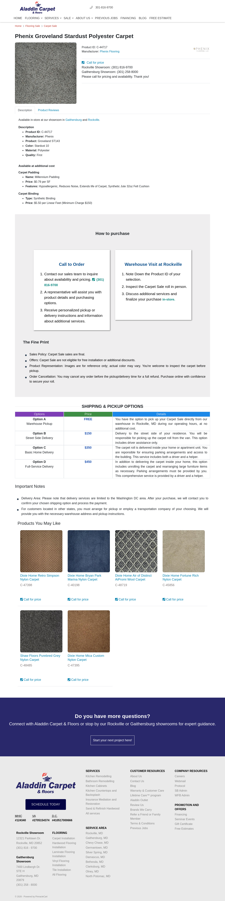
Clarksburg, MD (95, 866)
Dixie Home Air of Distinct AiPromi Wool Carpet (133, 577)
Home (18, 18)
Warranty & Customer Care (147, 790)
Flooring (32, 18)
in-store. (168, 299)
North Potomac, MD (98, 876)
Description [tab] (25, 110)
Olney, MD (92, 871)
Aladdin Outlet (139, 800)
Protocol (180, 785)
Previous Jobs (106, 18)
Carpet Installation (63, 838)
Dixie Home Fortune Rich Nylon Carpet (181, 577)
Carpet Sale (50, 26)
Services (52, 18)
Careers (180, 776)
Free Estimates (184, 828)
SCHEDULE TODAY (45, 804)
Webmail (180, 781)
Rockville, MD (94, 833)
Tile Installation (61, 869)
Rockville (93, 119)
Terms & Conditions (142, 823)
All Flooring (59, 874)
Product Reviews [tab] (48, 110)
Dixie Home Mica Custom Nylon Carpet (86, 657)
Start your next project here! (112, 740)
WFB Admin (182, 795)
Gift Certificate (183, 823)
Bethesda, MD (94, 861)
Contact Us (137, 781)
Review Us (137, 805)
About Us (83, 18)
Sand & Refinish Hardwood (102, 808)
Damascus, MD (95, 857)
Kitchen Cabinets (96, 785)
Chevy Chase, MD (97, 842)
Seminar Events (185, 819)
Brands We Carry (141, 809)
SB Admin (181, 790)
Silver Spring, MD (96, 852)
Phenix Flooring (109, 51)
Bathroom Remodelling (100, 781)
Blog (143, 18)
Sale (68, 18)
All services (93, 813)
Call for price (93, 62)
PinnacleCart (41, 896)
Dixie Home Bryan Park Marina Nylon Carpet (84, 577)
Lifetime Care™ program (145, 795)
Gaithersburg (73, 119)
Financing (128, 18)
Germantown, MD (97, 847)
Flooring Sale (32, 26)
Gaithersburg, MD (97, 837)
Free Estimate (160, 18)
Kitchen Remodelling (98, 776)
